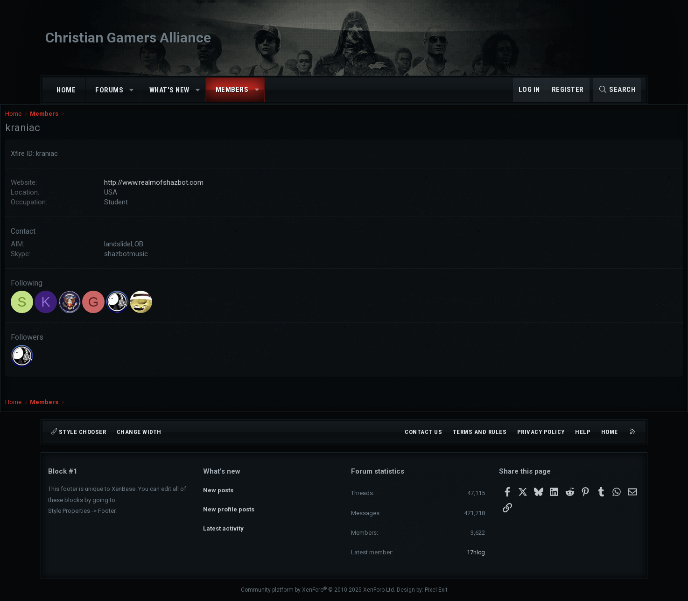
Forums (109, 90)
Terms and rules (480, 431)
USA (153, 201)
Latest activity (223, 521)
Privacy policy (541, 431)
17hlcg (476, 552)
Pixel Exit (436, 590)
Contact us (423, 431)
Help (582, 431)
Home (66, 90)
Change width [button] (139, 431)
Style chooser (78, 431)
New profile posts (228, 504)
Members (232, 89)
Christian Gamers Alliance (128, 37)
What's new (169, 90)
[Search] (617, 90)
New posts (218, 487)
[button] (132, 90)
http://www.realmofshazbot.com (196, 192)
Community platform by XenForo (318, 590)
